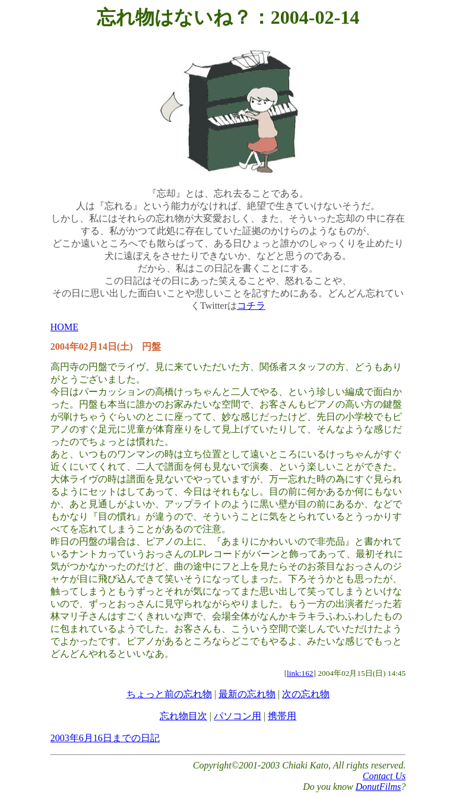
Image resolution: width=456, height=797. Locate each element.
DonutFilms (378, 787)
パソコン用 (237, 716)
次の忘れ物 (306, 694)
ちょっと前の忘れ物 (169, 694)
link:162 (300, 673)
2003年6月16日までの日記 (105, 738)
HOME (64, 327)
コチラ (251, 306)
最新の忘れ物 (247, 694)
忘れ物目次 (183, 716)
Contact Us (384, 776)
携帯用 (282, 716)
